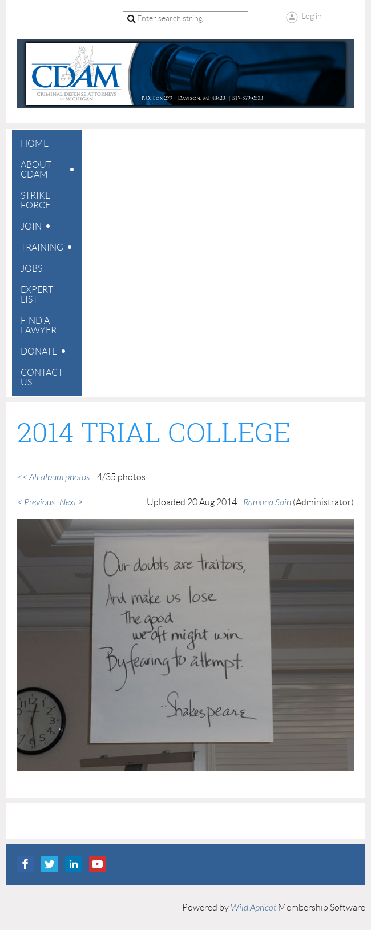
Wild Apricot (253, 908)
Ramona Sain (267, 502)
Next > (71, 502)
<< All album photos (53, 477)
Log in (311, 16)
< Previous (36, 502)
